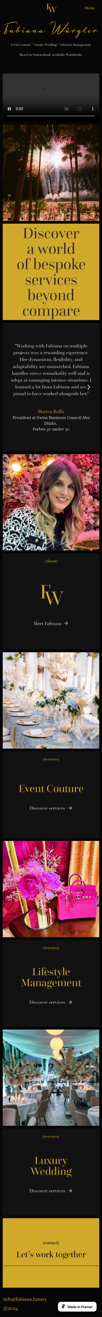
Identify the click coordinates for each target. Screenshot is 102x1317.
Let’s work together (51, 1254)
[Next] (88, 387)
